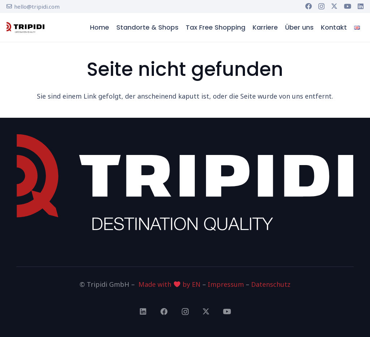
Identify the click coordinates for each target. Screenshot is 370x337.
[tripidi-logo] (25, 27)
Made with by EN (169, 284)
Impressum (226, 284)
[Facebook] (308, 6)
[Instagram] (321, 6)
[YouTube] (347, 6)
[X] (334, 6)
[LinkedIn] (360, 6)
